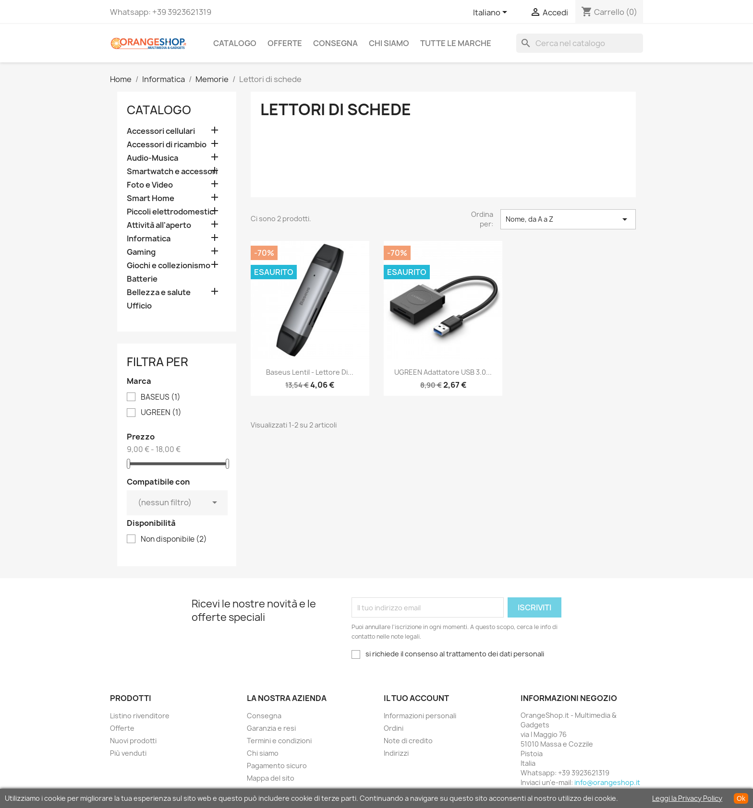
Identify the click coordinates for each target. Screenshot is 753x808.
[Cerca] (579, 43)
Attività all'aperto (159, 225)
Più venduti (128, 753)
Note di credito (408, 740)
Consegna (335, 43)
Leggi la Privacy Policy (687, 798)
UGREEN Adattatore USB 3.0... (443, 372)
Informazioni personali (420, 715)
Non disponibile (174, 539)
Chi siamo (389, 43)
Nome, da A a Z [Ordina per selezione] (568, 219)
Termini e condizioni (279, 740)
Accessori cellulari (161, 131)
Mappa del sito (270, 778)
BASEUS (161, 397)
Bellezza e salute (159, 292)
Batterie (142, 279)
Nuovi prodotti (133, 740)
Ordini (393, 728)
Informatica (148, 239)
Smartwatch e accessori (172, 171)
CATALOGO (234, 43)
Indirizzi (396, 753)
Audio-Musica (152, 158)
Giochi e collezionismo (168, 266)
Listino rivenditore (140, 715)
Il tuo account (416, 698)
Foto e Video (150, 185)
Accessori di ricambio (166, 145)
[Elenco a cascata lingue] (491, 13)
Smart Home (150, 198)
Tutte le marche (455, 43)
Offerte (284, 43)
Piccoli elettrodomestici (171, 212)
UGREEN (161, 412)
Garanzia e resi (271, 728)
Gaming (141, 252)
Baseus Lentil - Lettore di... (309, 372)
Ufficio (139, 306)
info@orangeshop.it (607, 782)
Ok (741, 798)
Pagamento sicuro (277, 765)
